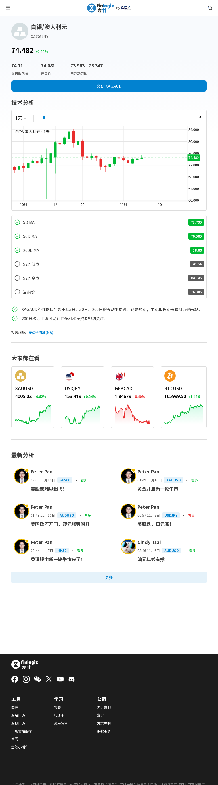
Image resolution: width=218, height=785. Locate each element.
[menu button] (8, 8)
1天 (21, 118)
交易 (109, 86)
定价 (100, 715)
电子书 (59, 715)
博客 (57, 707)
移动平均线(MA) (40, 332)
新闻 (14, 739)
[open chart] (198, 118)
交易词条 (61, 723)
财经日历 (18, 715)
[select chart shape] (44, 117)
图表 (14, 707)
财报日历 (18, 723)
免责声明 (104, 723)
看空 (191, 515)
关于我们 (104, 707)
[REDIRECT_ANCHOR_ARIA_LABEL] (33, 388)
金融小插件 (19, 747)
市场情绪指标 (21, 731)
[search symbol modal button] (210, 8)
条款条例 (104, 731)
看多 (84, 479)
